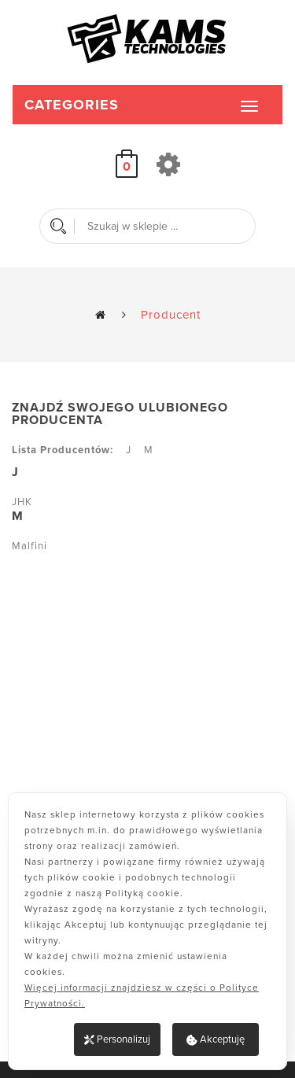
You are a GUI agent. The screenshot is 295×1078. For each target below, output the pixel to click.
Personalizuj (117, 1039)
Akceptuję (215, 1039)
